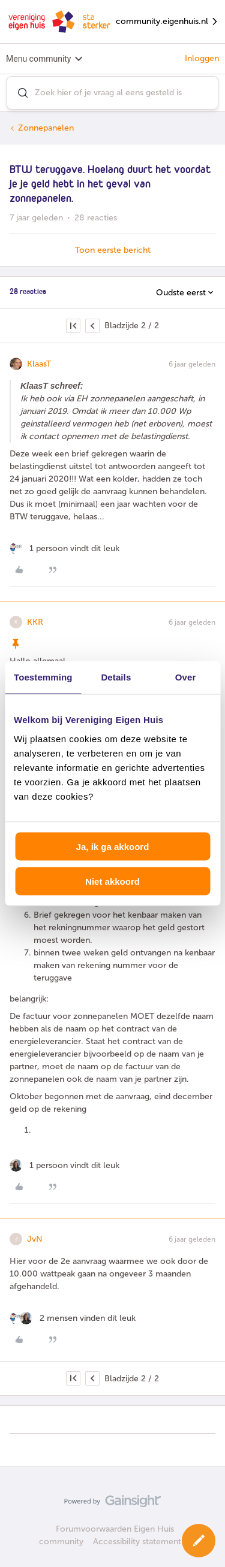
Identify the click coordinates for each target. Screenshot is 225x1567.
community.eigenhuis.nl (167, 22)
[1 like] (64, 548)
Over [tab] (185, 677)
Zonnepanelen (46, 128)
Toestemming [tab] (43, 677)
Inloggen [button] (202, 58)
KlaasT (39, 364)
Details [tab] (116, 677)
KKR (35, 622)
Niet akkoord (112, 881)
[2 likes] (73, 1318)
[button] (198, 1540)
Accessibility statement (137, 1541)
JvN (35, 1239)
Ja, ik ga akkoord (112, 846)
